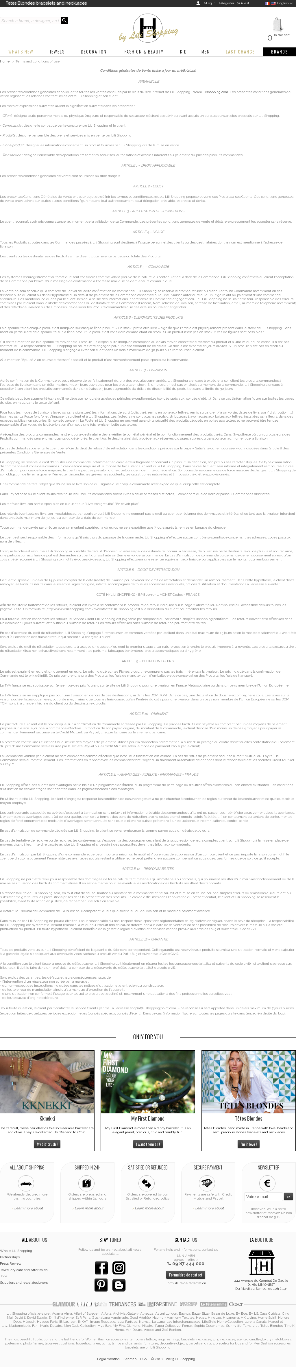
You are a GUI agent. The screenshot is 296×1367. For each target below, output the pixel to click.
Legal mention (108, 1359)
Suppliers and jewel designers (24, 1283)
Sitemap (129, 1359)
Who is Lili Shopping (16, 1251)
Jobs (3, 1276)
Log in (211, 3)
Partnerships (10, 1257)
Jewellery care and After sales (23, 1270)
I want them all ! (148, 1144)
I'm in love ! (248, 1144)
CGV (143, 1359)
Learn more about (28, 1208)
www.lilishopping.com (210, 92)
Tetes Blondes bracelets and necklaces (46, 3)
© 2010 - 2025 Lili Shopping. (173, 1359)
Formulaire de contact (185, 1275)
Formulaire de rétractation (186, 1283)
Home (5, 61)
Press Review (10, 1263)
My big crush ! (47, 1144)
